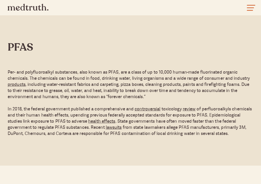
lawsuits (114, 127)
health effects (101, 121)
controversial (147, 109)
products (16, 84)
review (189, 109)
